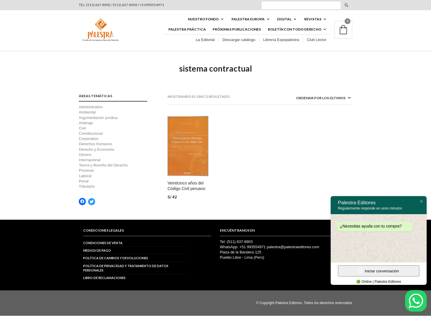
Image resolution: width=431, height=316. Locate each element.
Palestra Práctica (187, 29)
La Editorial (205, 40)
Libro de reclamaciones (104, 278)
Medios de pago (97, 251)
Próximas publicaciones (237, 29)
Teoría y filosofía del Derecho (103, 166)
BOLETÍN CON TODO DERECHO (294, 29)
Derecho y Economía (96, 150)
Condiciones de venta (102, 243)
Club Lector (316, 40)
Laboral (85, 176)
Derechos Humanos (95, 144)
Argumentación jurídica (98, 118)
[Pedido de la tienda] (315, 98)
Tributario (87, 187)
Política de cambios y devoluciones (115, 258)
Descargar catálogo (238, 40)
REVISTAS (312, 19)
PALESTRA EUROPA (248, 19)
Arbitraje (86, 123)
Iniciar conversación (378, 271)
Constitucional (91, 134)
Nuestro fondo (203, 19)
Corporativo (88, 139)
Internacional (89, 160)
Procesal (86, 171)
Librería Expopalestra (281, 40)
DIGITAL (284, 19)
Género (85, 155)
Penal (83, 182)
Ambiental (87, 113)
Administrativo (91, 107)
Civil (82, 129)
